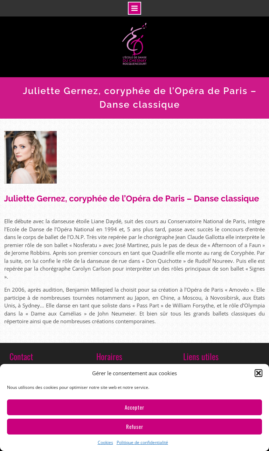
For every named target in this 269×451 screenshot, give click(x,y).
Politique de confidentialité (142, 442)
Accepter (134, 407)
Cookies (105, 442)
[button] (258, 373)
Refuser (134, 426)
